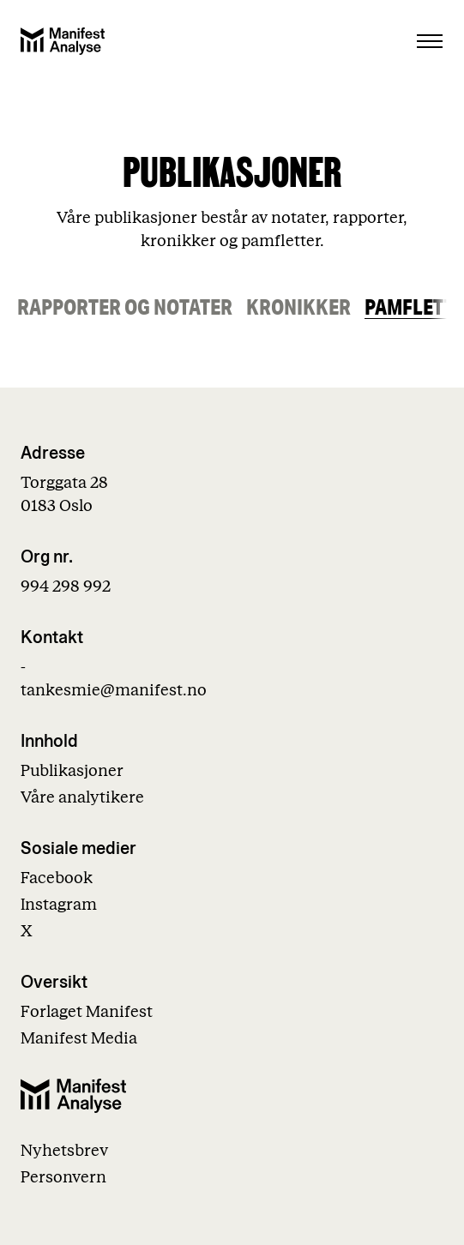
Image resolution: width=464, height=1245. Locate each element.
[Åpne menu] (429, 41)
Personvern (63, 1178)
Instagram (59, 905)
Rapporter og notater (124, 307)
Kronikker (298, 307)
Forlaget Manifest (87, 1012)
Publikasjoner (72, 771)
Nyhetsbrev (64, 1151)
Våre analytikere (82, 798)
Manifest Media (79, 1039)
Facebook (57, 878)
